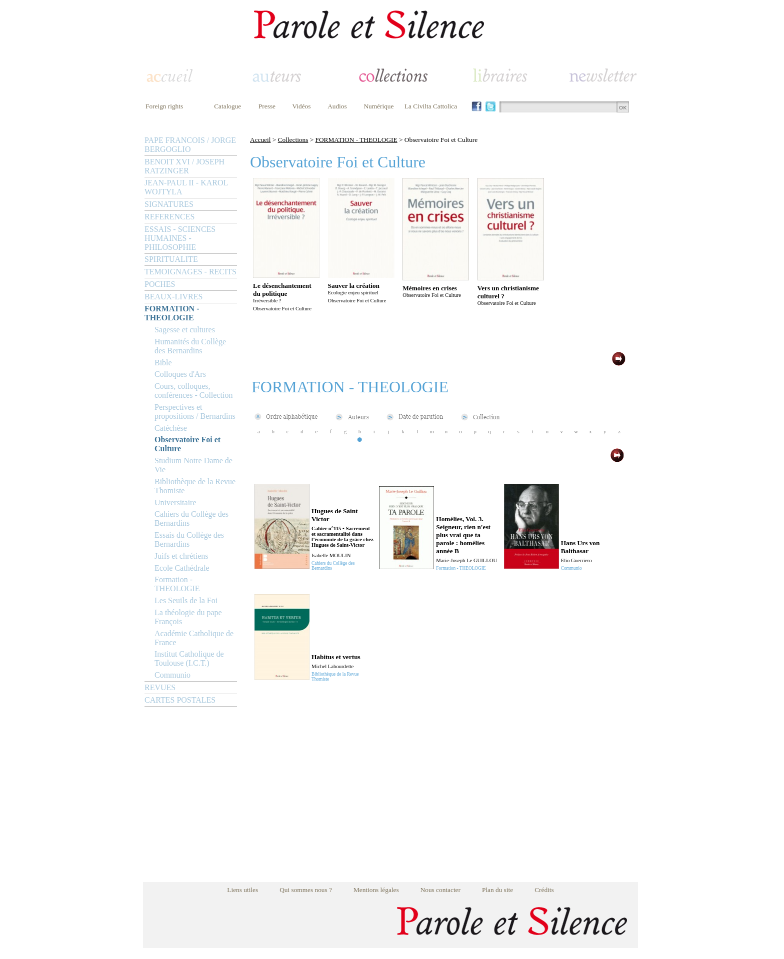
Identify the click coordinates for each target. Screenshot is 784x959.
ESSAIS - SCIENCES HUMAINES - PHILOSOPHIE (180, 238)
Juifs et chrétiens (181, 556)
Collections (293, 139)
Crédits (544, 890)
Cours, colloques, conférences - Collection (193, 390)
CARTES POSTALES (180, 700)
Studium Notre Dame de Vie (193, 465)
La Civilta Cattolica (430, 106)
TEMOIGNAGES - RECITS (190, 271)
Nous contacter (440, 890)
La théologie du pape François (188, 617)
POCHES (159, 284)
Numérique (379, 106)
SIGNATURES (169, 204)
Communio (172, 675)
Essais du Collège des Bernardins (189, 539)
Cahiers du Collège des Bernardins (191, 518)
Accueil (260, 139)
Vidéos (301, 106)
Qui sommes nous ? (306, 890)
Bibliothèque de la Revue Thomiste (195, 486)
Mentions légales (376, 890)
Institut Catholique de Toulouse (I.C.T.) (189, 658)
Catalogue (227, 106)
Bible (163, 362)
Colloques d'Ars (180, 374)
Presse (267, 106)
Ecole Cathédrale (182, 568)
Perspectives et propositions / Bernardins (195, 411)
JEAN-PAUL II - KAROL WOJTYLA (186, 187)
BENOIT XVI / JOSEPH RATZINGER (184, 166)
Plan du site (497, 890)
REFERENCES (169, 216)
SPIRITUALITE (171, 259)
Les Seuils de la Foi (186, 600)
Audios (337, 106)
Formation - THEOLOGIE (177, 584)
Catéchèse (170, 428)
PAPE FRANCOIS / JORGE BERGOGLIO (190, 144)
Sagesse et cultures (184, 329)
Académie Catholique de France (194, 638)
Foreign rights (164, 106)
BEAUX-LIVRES (173, 296)
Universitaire (175, 502)
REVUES (160, 687)
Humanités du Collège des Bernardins (190, 346)
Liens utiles (242, 890)
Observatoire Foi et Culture (187, 444)
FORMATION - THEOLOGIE (171, 313)
